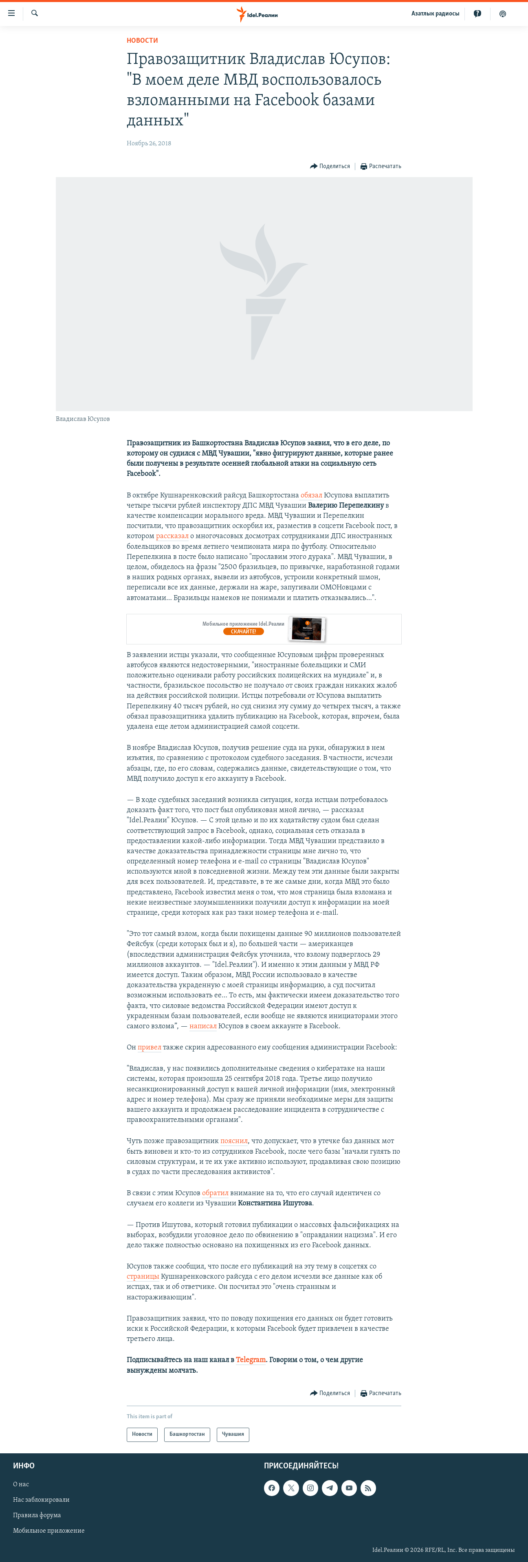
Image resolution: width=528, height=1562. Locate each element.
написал (203, 1026)
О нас (21, 1484)
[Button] (330, 166)
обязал (310, 495)
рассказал (172, 536)
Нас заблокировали (41, 1500)
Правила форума (37, 1515)
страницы (143, 1277)
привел (149, 1048)
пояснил (234, 1141)
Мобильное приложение (49, 1531)
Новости (142, 41)
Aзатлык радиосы (435, 14)
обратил (215, 1193)
